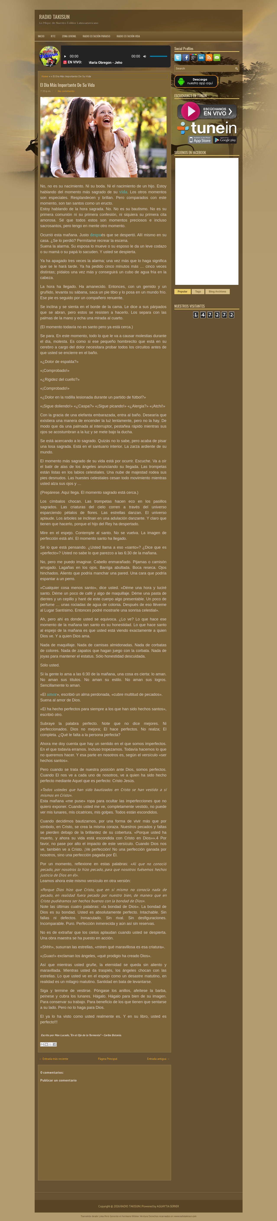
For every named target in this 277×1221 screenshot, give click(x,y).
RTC (53, 36)
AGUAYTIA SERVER (168, 1206)
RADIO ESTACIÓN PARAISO (96, 36)
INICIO (41, 36)
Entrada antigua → (158, 1059)
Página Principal (107, 1059)
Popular (183, 291)
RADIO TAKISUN (54, 17)
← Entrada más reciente (53, 1059)
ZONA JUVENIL (69, 36)
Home (45, 76)
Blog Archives (217, 291)
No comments (66, 91)
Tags (198, 291)
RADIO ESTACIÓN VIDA (128, 36)
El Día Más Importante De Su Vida (67, 85)
